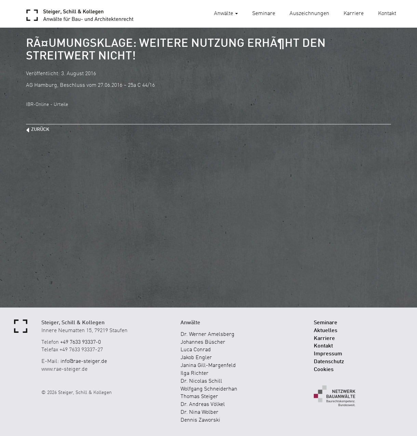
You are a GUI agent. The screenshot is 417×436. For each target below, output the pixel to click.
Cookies (324, 369)
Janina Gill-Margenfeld (208, 365)
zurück (40, 129)
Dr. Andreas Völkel (202, 404)
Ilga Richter (194, 373)
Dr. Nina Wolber (199, 412)
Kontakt (387, 13)
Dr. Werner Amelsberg (207, 334)
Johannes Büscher (202, 342)
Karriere (354, 13)
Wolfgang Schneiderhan (208, 389)
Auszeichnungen (309, 13)
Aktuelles (325, 330)
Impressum (328, 354)
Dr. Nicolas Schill (201, 381)
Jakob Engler (196, 357)
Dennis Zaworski (200, 420)
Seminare (263, 13)
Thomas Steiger (199, 396)
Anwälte (226, 13)
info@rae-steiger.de (83, 361)
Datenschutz (329, 362)
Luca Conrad (195, 350)
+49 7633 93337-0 (80, 342)
